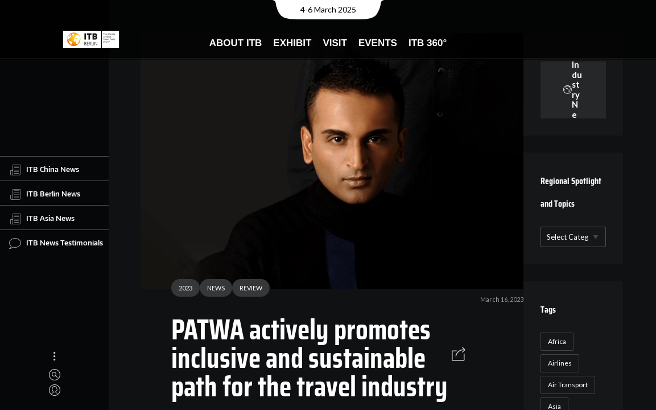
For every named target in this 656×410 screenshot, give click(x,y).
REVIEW (246, 289)
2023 (181, 289)
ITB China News (44, 169)
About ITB (235, 43)
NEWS (211, 289)
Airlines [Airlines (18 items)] (558, 363)
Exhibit (292, 43)
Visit (335, 43)
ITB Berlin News (44, 194)
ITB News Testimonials (56, 243)
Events (377, 43)
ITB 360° (428, 43)
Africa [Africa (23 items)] (555, 341)
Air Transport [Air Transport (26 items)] (566, 384)
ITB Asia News (42, 218)
